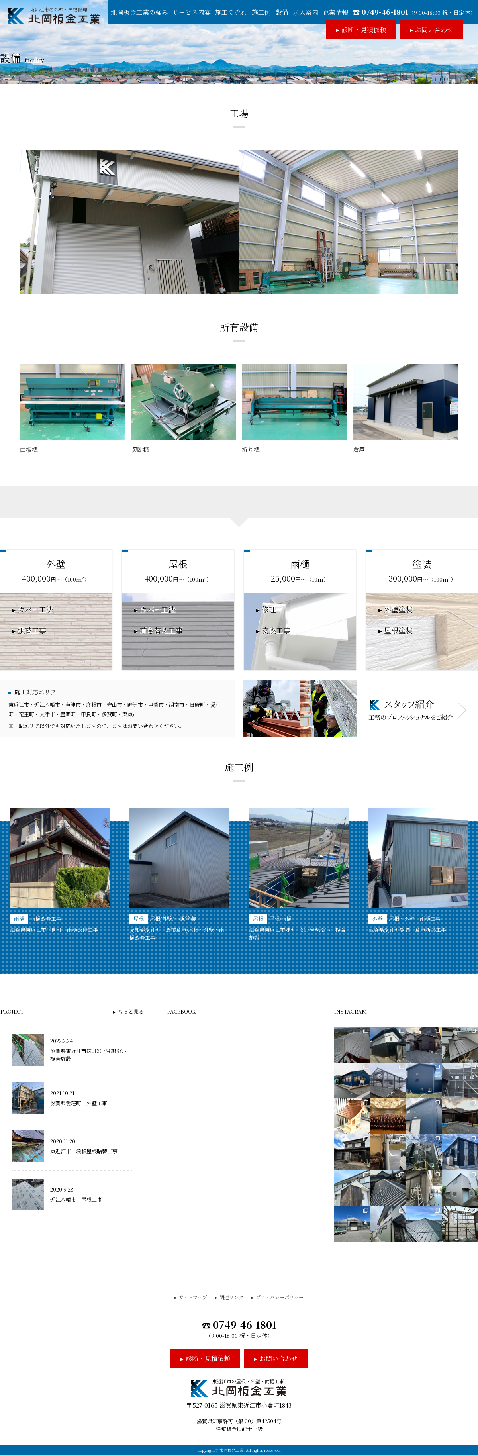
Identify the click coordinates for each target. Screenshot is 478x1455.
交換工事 (276, 630)
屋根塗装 (398, 630)
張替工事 (32, 630)
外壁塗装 (398, 609)
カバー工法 (35, 609)
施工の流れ (231, 12)
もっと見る (131, 1011)
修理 (269, 609)
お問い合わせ (434, 29)
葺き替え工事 (161, 630)
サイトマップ (193, 1297)
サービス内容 (191, 12)
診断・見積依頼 (363, 29)
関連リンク (231, 1297)
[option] (60, 871)
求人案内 (305, 12)
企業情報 (335, 12)
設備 (281, 12)
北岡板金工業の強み (139, 12)
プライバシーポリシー (280, 1297)
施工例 (261, 12)
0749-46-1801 (419, 11)
